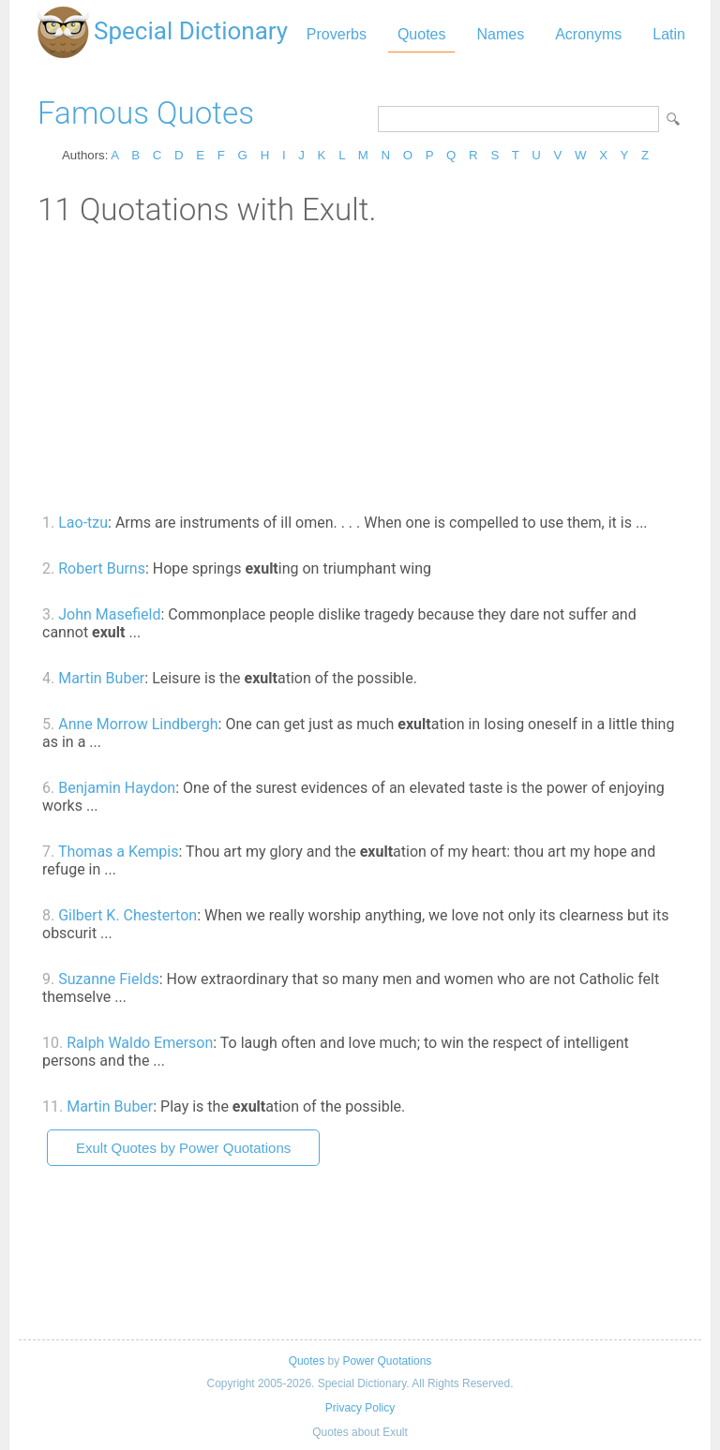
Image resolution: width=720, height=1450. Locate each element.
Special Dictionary (191, 31)
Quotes (422, 34)
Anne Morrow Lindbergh (138, 724)
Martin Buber (101, 678)
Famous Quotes (146, 113)
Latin (668, 34)
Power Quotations (386, 1361)
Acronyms (588, 34)
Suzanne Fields (108, 979)
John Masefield (109, 614)
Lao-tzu (83, 522)
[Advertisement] (360, 368)
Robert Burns (101, 568)
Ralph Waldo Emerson (140, 1043)
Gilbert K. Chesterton (127, 915)
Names (500, 34)
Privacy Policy (360, 1407)
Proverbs (337, 34)
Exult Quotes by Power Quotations (183, 1148)
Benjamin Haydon (116, 788)
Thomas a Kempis (118, 851)
